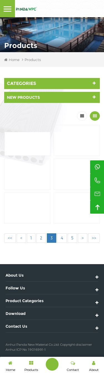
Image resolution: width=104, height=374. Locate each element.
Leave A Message (52, 364)
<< (10, 238)
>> (94, 238)
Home (11, 59)
